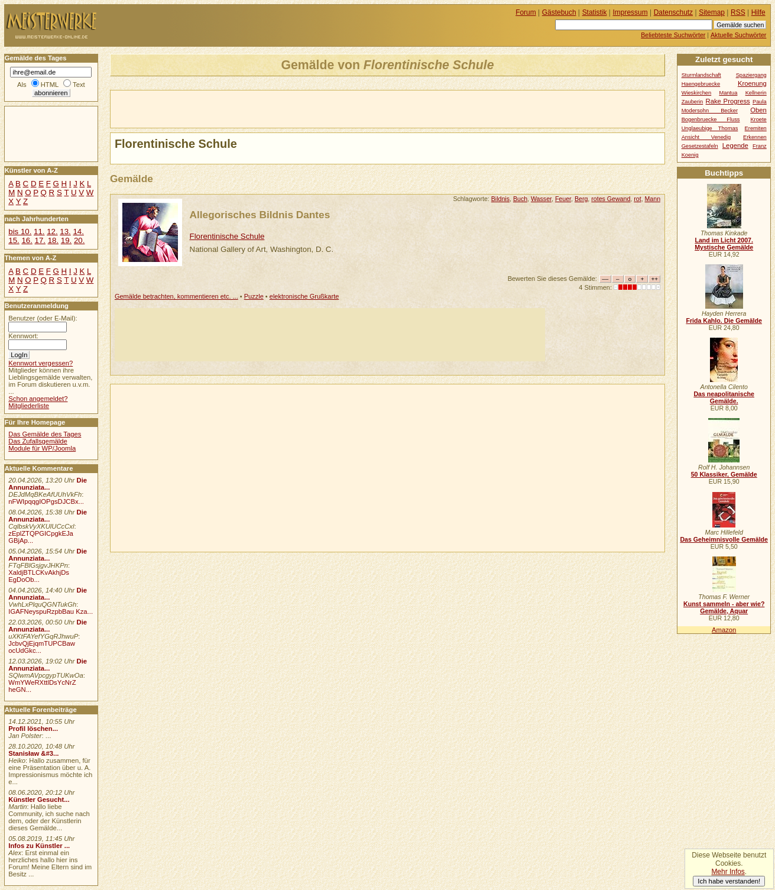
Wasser (541, 198)
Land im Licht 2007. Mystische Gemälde (724, 244)
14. (78, 231)
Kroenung (752, 83)
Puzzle (254, 296)
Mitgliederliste (28, 405)
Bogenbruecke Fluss (711, 119)
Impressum (630, 12)
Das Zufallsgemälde (37, 441)
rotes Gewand (610, 198)
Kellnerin (756, 93)
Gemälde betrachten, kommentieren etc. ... (176, 296)
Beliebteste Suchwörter (673, 34)
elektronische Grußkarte (304, 296)
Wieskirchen (697, 93)
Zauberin (692, 102)
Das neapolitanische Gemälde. (723, 397)
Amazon (724, 629)
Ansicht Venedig (706, 137)
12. (52, 231)
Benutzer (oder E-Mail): (42, 318)
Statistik (594, 12)
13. (65, 231)
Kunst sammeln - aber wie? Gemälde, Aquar (723, 607)
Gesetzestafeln (700, 146)
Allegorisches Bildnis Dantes (260, 215)
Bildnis (500, 198)
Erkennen (755, 137)
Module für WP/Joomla (42, 448)
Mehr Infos (727, 872)
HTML (50, 84)
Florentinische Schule (227, 236)
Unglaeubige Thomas (710, 128)
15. (13, 240)
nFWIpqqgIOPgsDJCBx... (46, 501)
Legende (735, 145)
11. (39, 231)
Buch (520, 198)
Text (79, 84)
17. (40, 240)
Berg (581, 198)
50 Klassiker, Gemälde (724, 474)
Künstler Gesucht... (38, 799)
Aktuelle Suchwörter (738, 34)
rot (637, 198)
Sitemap (712, 12)
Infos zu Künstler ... (39, 845)
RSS (738, 12)
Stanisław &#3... (33, 753)
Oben (758, 110)
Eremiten (756, 128)
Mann (653, 198)
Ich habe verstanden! (729, 881)
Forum (525, 12)
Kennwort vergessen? (40, 363)
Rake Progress (728, 101)
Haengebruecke (701, 84)
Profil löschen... (33, 728)
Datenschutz (673, 12)
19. (66, 240)
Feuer (563, 198)
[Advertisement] (249, 108)
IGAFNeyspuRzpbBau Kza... (50, 611)
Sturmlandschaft (701, 75)
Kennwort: (23, 335)
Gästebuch (559, 12)
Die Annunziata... (47, 484)
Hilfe (758, 12)
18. (53, 240)
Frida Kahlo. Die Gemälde (724, 320)
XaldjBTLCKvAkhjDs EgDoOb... (38, 576)
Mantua (728, 93)
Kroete (758, 119)
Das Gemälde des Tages (44, 434)
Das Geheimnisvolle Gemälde (724, 539)
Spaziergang (751, 75)
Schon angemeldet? (37, 398)
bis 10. (19, 231)
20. (79, 240)
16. (26, 240)
